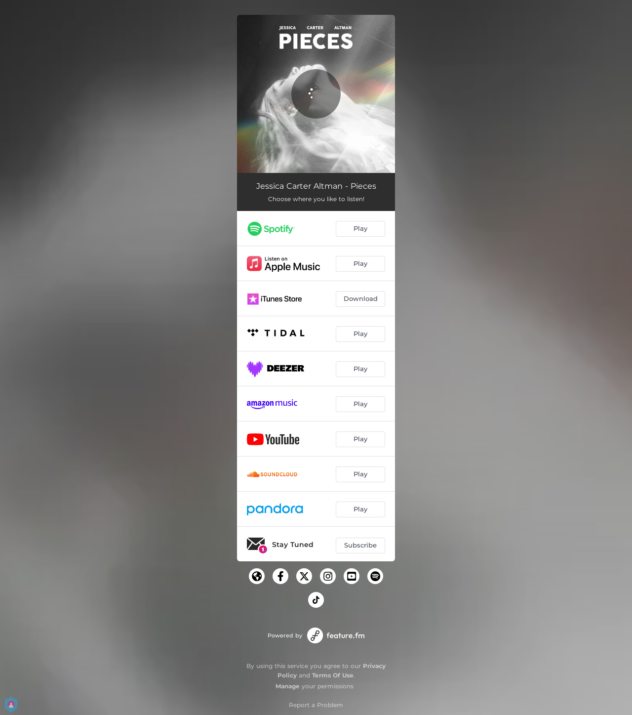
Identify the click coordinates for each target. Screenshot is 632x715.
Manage (288, 686)
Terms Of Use (333, 675)
